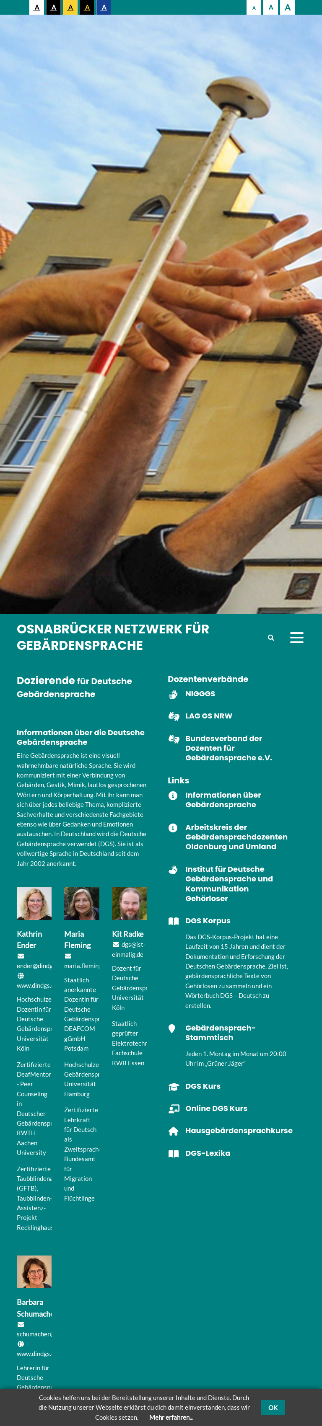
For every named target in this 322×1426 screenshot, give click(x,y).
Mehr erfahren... (171, 1417)
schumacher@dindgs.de (49, 1334)
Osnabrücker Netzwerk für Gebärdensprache (113, 637)
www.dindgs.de (37, 985)
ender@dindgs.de (40, 965)
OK (273, 1407)
